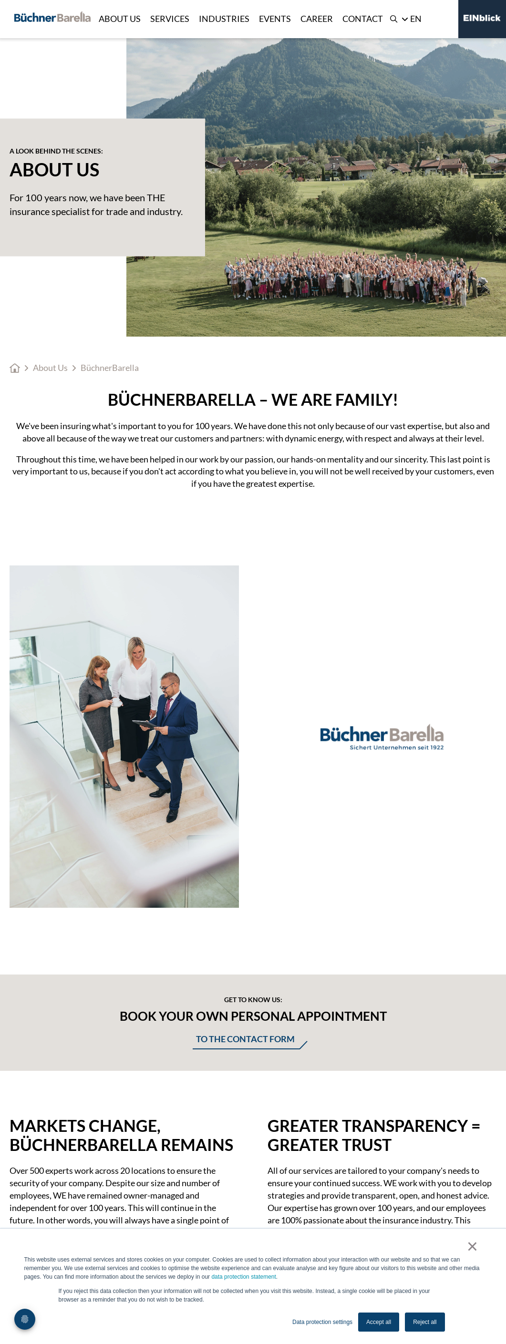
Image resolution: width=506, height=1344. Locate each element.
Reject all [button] (424, 1322)
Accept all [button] (378, 1322)
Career (316, 18)
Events (275, 18)
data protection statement (243, 1276)
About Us (120, 18)
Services (169, 18)
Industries (224, 18)
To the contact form (245, 1039)
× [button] (472, 1246)
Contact (362, 18)
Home (15, 368)
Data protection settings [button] (322, 1322)
